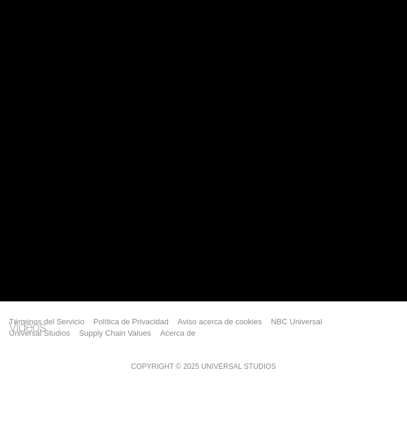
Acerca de (178, 333)
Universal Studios (39, 333)
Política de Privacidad (131, 321)
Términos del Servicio (46, 321)
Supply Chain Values (115, 333)
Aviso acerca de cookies (220, 321)
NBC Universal (296, 321)
